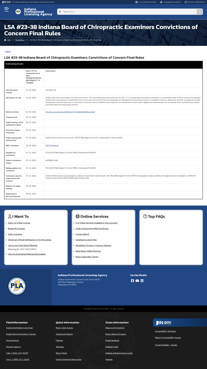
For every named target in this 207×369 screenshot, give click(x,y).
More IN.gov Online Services (89, 248)
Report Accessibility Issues (168, 334)
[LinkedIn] (142, 277)
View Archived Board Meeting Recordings (27, 251)
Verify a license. (15, 230)
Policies (59, 337)
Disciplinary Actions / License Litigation (94, 242)
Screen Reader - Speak (166, 342)
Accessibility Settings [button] (165, 328)
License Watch (83, 230)
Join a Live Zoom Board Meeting (23, 242)
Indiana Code (111, 344)
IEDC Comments (52, 141)
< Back (7, 46)
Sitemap (60, 344)
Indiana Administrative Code (119, 350)
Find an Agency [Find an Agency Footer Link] (13, 344)
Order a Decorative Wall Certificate (92, 224)
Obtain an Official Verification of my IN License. (30, 236)
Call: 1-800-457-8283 (17, 350)
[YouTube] (137, 277)
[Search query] (181, 9)
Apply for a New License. (20, 218)
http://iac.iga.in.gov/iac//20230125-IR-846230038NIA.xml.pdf (70, 107)
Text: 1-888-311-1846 (17, 356)
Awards (109, 356)
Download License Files (87, 236)
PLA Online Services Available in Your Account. (98, 218)
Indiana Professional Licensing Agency (52, 9)
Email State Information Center (21, 331)
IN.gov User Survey (64, 325)
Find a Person (12, 337)
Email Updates (112, 337)
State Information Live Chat (19, 325)
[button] (145, 2)
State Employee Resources (69, 356)
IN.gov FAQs (61, 350)
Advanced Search (64, 331)
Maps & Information (114, 325)
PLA (9, 35)
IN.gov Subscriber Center (87, 254)
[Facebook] (132, 277)
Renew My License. (17, 224)
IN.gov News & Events (115, 331)
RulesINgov (20, 35)
